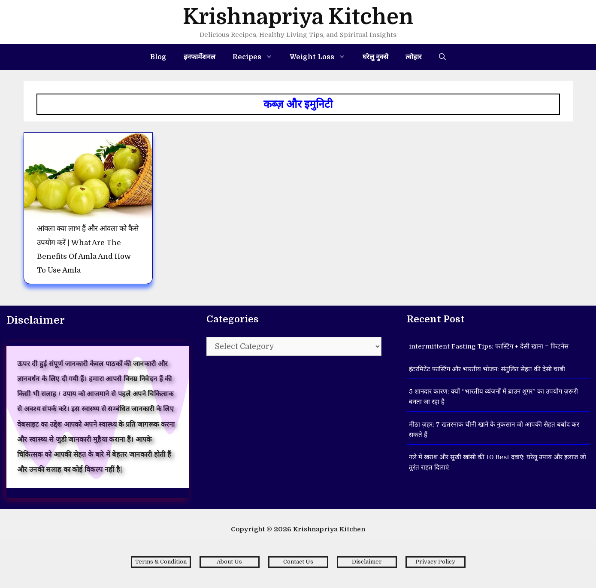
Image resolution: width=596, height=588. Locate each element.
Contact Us (298, 561)
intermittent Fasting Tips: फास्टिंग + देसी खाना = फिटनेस (489, 346)
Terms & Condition (161, 561)
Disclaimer (367, 561)
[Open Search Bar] (442, 57)
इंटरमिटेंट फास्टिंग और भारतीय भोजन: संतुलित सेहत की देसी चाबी (487, 369)
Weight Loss (322, 57)
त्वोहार (413, 57)
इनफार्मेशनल (199, 57)
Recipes (257, 57)
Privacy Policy (435, 561)
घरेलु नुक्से (375, 57)
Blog (158, 57)
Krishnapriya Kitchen (298, 17)
